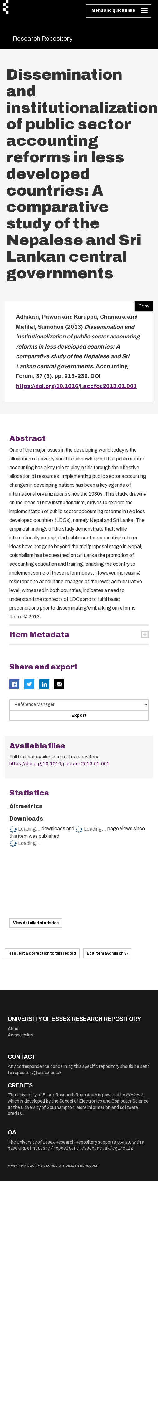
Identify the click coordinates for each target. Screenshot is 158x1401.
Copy (141, 304)
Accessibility (20, 1035)
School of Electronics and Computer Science (104, 1101)
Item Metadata (39, 635)
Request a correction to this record (42, 953)
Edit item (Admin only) (107, 953)
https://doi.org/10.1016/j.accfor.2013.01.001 (76, 386)
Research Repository (42, 38)
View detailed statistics (36, 923)
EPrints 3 (134, 1095)
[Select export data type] (79, 704)
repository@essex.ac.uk (37, 1072)
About (14, 1028)
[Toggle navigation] (118, 11)
